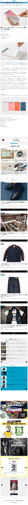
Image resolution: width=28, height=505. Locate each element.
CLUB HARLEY (16, 341)
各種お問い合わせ (21, 501)
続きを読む (14, 210)
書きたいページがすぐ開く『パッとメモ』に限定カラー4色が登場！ (13, 5)
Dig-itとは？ (6, 501)
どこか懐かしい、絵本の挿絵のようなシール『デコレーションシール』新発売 (7, 160)
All (6, 341)
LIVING (8, 35)
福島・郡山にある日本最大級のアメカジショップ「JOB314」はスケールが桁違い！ (14, 234)
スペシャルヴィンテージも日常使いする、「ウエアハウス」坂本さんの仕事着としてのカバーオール (16, 344)
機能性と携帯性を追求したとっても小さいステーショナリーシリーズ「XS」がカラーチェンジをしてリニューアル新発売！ (20, 174)
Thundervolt (20, 341)
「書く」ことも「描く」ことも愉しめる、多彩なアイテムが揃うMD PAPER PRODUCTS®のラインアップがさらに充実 (7, 174)
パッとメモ (3, 39)
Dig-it (4, 5)
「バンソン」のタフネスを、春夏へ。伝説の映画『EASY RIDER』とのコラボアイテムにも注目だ (14, 327)
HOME (1, 5)
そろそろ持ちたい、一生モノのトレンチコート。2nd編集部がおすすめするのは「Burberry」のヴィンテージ (16, 348)
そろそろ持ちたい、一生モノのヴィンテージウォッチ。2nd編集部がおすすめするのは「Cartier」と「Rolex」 (16, 351)
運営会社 (17, 501)
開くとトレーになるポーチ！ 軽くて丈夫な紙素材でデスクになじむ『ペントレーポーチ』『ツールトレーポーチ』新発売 (20, 161)
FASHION (3, 244)
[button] (1, 362)
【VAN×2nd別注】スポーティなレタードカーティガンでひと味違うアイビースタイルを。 (14, 265)
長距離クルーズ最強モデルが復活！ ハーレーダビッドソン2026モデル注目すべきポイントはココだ (16, 355)
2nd (1, 244)
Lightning (2, 213)
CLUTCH (13, 341)
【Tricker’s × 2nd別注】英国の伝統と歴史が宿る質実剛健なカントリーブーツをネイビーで (14, 203)
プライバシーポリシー (11, 501)
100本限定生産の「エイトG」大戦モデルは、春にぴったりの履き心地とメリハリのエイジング (14, 296)
